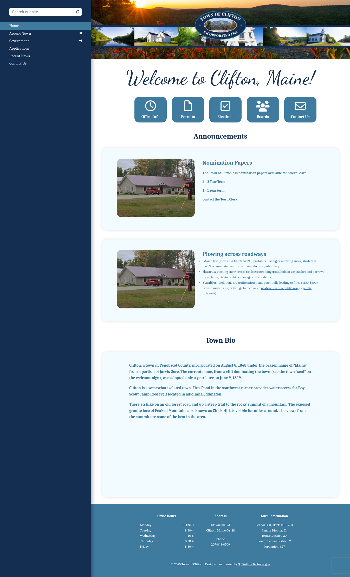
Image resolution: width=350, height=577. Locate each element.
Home (14, 25)
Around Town (20, 33)
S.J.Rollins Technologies (254, 564)
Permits (188, 110)
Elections (225, 110)
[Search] (77, 12)
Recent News (19, 56)
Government (19, 40)
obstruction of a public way (280, 288)
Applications (19, 48)
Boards (263, 110)
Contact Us (18, 63)
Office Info (150, 110)
